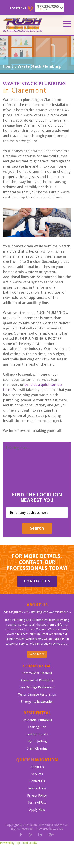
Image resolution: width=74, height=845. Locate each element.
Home (8, 66)
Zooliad (58, 828)
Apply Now (37, 810)
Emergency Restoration (37, 702)
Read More (37, 654)
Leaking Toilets (37, 734)
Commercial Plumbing (37, 680)
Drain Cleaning (37, 748)
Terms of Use (37, 802)
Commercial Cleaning (37, 673)
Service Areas (37, 788)
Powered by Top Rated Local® (18, 842)
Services (37, 774)
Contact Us (37, 581)
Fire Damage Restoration (37, 687)
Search (37, 528)
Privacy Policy (37, 795)
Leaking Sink (37, 727)
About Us (37, 767)
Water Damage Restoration (37, 694)
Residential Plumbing (37, 720)
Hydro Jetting (37, 741)
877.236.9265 (48, 6)
